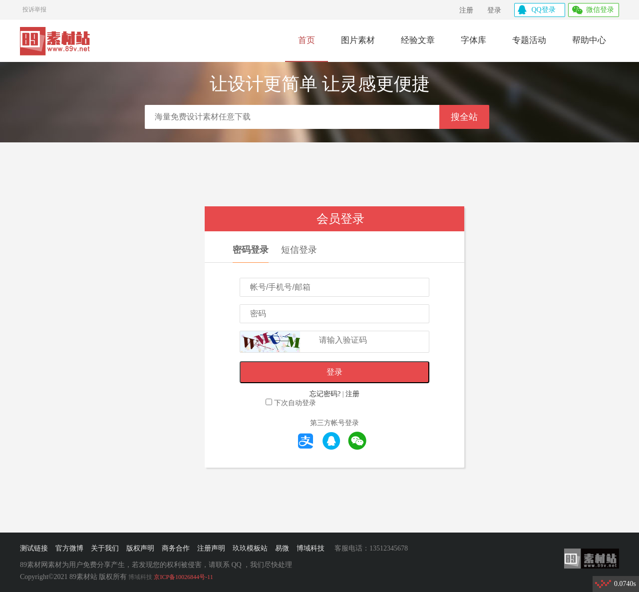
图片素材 (358, 40)
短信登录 (299, 250)
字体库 (473, 40)
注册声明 (211, 548)
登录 (494, 10)
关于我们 (105, 548)
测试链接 (34, 548)
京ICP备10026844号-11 (183, 577)
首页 (306, 40)
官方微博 (69, 548)
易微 (282, 548)
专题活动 (529, 40)
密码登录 (251, 250)
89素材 (55, 42)
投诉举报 (34, 8)
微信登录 (600, 9)
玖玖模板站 (250, 548)
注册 (466, 10)
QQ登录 (544, 9)
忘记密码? (325, 394)
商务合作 (176, 548)
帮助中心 (589, 40)
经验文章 (418, 40)
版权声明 (140, 548)
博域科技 (310, 548)
